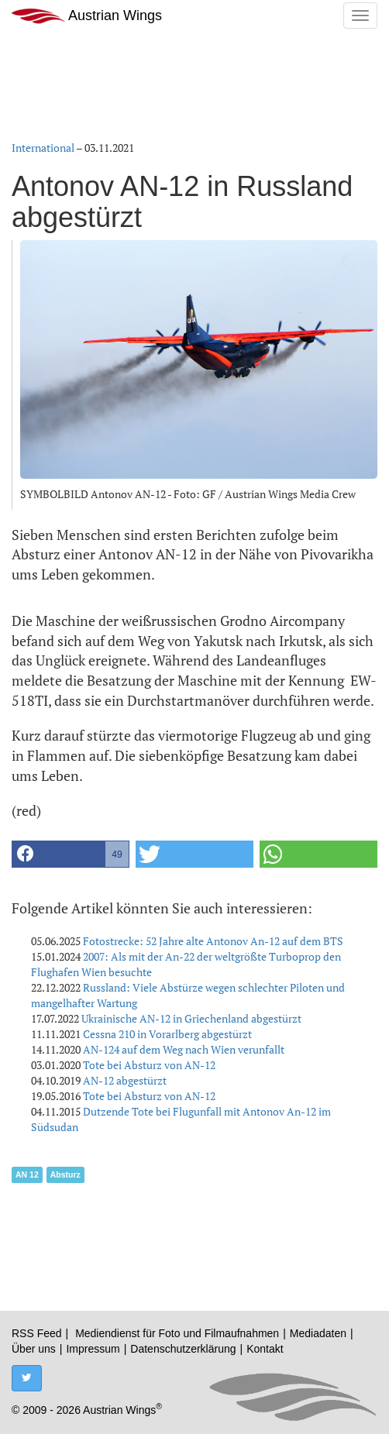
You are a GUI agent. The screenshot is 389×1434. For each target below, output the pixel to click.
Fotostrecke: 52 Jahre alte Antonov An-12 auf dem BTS (213, 941)
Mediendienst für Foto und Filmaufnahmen (177, 1333)
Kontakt (264, 1349)
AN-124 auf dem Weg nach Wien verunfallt (183, 1049)
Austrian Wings (87, 16)
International (43, 147)
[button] (70, 854)
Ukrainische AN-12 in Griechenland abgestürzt (191, 1018)
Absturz (65, 1174)
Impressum (92, 1349)
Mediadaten (318, 1333)
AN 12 (27, 1174)
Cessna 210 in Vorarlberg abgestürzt (167, 1033)
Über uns (34, 1349)
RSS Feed (37, 1333)
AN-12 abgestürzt (125, 1080)
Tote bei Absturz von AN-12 (149, 1064)
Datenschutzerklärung (183, 1349)
